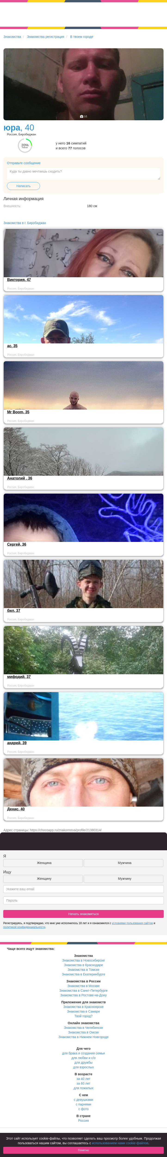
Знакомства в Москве (83, 986)
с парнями (83, 1104)
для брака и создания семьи (83, 1053)
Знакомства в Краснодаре (83, 965)
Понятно (83, 1150)
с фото (83, 1109)
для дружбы (83, 1062)
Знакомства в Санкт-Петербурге (83, 990)
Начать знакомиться (83, 914)
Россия (83, 1120)
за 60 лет (83, 1083)
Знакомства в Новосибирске (83, 960)
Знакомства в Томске (83, 969)
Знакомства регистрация (45, 37)
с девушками (83, 1100)
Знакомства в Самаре (83, 1011)
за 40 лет (83, 1079)
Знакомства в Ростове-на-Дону (83, 995)
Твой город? (83, 1016)
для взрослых (83, 1067)
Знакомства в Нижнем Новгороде (84, 1037)
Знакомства (12, 37)
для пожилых (83, 1088)
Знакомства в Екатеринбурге (83, 974)
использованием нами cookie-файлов (120, 1143)
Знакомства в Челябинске (83, 1028)
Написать (23, 186)
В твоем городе (81, 37)
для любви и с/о (83, 1058)
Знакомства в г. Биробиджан (24, 223)
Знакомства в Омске (83, 1032)
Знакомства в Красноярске (83, 1007)
